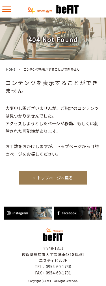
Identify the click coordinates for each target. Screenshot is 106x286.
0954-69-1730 (58, 266)
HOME (10, 69)
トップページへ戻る (52, 178)
